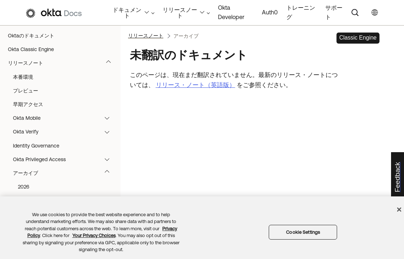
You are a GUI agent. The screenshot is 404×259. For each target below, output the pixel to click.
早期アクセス (28, 104)
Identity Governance (36, 146)
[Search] (355, 12)
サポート (333, 12)
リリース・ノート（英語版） (195, 84)
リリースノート (63, 63)
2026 (23, 187)
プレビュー (25, 91)
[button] (110, 63)
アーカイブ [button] (64, 173)
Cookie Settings (303, 232)
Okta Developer (231, 12)
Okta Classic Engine (31, 49)
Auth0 (270, 12)
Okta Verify (64, 131)
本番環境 (23, 77)
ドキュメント (131, 12)
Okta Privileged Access (64, 159)
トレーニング (300, 12)
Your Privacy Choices (93, 235)
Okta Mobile (64, 118)
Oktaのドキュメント (31, 35)
